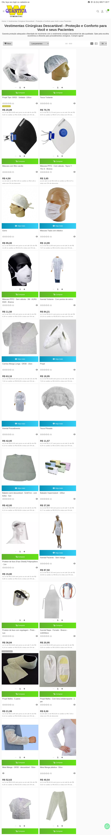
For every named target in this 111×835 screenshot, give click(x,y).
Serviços (39, 783)
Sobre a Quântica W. (43, 772)
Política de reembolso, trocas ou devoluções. (44, 787)
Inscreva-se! (96, 801)
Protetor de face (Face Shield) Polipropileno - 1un (86, 365)
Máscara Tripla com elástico (85, 161)
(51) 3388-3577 (13, 779)
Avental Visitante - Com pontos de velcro (54, 233)
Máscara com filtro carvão (84, 97)
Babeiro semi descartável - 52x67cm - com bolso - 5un (17, 361)
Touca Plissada (80, 297)
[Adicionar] (23, 86)
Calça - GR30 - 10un (82, 568)
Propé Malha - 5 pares (11, 500)
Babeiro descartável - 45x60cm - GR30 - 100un (18, 637)
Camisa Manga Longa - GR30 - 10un (89, 229)
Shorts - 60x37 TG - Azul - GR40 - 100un (90, 625)
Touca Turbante (44, 97)
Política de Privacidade (44, 792)
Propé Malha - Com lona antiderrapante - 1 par (54, 501)
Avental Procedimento (47, 297)
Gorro (40, 161)
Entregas (39, 776)
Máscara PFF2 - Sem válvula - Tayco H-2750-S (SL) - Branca (54, 626)
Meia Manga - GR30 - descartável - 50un (90, 500)
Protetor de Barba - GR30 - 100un (16, 693)
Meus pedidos (66, 776)
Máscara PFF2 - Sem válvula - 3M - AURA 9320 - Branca (16, 234)
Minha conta (65, 772)
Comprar (19, 91)
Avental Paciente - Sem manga (14, 428)
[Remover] (14, 86)
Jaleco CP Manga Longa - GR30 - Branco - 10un (52, 569)
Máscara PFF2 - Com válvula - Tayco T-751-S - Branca (18, 166)
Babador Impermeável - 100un (50, 360)
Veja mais (55, 155)
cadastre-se (24, 2)
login (15, 2)
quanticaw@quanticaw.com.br (19, 787)
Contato (39, 779)
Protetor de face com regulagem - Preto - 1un (54, 433)
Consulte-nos (79, 637)
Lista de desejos (66, 779)
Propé (4, 297)
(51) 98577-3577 (101, 2)
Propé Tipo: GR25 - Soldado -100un (16, 97)
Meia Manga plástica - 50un (13, 568)
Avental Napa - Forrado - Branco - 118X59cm (88, 433)
